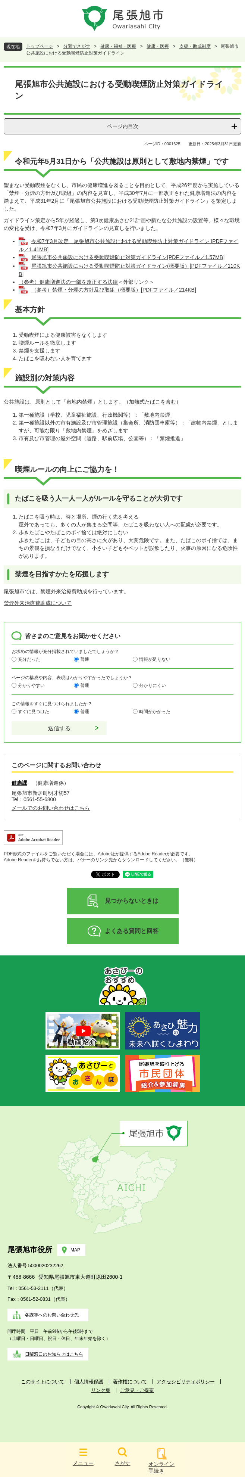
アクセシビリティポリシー (186, 1381)
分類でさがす (76, 46)
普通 (84, 659)
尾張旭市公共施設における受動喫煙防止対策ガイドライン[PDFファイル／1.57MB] (127, 257)
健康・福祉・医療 (118, 46)
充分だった (29, 659)
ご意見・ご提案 (137, 1390)
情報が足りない (154, 659)
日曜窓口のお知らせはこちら (54, 1354)
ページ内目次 (122, 126)
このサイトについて (43, 1381)
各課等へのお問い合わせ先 (52, 1315)
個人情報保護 (88, 1381)
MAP (75, 1250)
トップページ (39, 46)
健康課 (19, 783)
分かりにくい (152, 685)
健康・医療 (158, 46)
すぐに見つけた (33, 711)
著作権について (130, 1381)
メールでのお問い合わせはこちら (51, 808)
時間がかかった (154, 711)
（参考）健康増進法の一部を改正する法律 (68, 282)
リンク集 (100, 1390)
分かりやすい (31, 685)
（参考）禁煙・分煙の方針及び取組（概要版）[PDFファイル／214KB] (113, 290)
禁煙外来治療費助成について (38, 603)
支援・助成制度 (195, 46)
